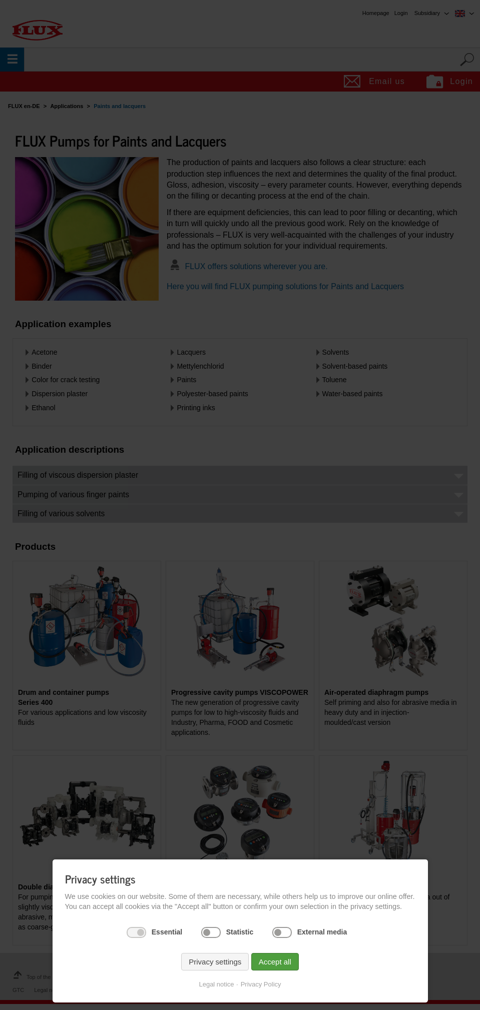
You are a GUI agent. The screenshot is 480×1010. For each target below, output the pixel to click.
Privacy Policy (261, 984)
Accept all (275, 961)
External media (322, 932)
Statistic (239, 932)
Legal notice (216, 984)
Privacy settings (215, 961)
